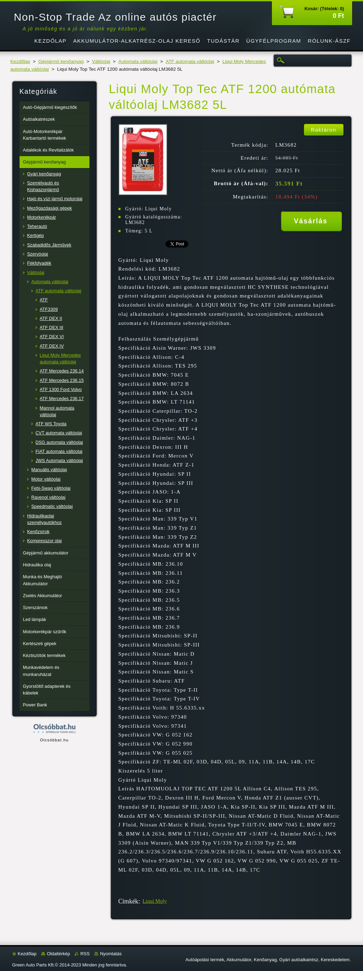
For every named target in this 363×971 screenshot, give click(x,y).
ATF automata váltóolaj (190, 61)
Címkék (128, 901)
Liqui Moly (155, 901)
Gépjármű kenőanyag (61, 61)
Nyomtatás (111, 953)
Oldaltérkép (58, 953)
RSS (85, 953)
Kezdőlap (20, 61)
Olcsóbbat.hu (54, 740)
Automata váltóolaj (138, 61)
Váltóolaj (101, 61)
